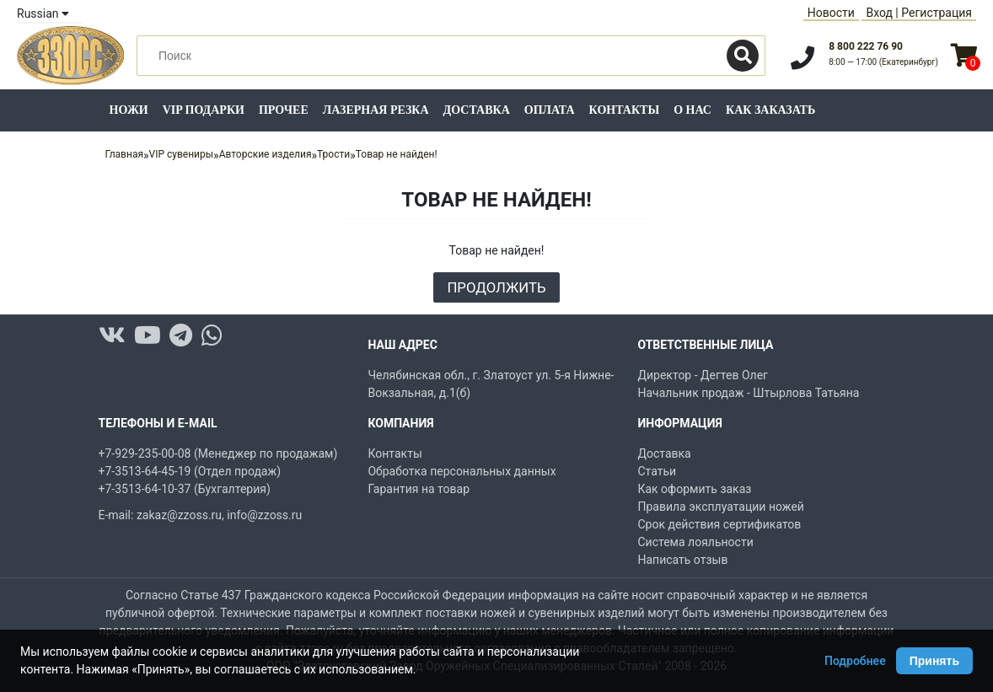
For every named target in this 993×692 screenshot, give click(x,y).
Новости (831, 12)
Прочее (284, 110)
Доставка (476, 110)
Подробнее (855, 661)
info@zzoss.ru (264, 515)
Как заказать (770, 110)
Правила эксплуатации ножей (720, 506)
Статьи (656, 471)
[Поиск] (743, 56)
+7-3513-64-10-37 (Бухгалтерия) (185, 489)
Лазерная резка (376, 110)
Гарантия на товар (419, 489)
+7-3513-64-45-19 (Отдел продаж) (190, 471)
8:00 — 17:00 (883, 62)
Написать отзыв (682, 559)
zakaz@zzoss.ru (179, 515)
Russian (43, 13)
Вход (879, 12)
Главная (124, 154)
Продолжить (496, 287)
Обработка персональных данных (462, 471)
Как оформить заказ (694, 489)
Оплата (549, 110)
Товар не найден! (396, 154)
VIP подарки (203, 110)
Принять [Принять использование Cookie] (934, 661)
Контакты (624, 110)
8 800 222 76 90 (866, 46)
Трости (333, 154)
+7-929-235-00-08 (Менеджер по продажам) (218, 453)
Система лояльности (695, 542)
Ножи (129, 110)
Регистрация (936, 12)
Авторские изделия (265, 154)
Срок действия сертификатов (719, 524)
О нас (692, 110)
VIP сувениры (181, 154)
